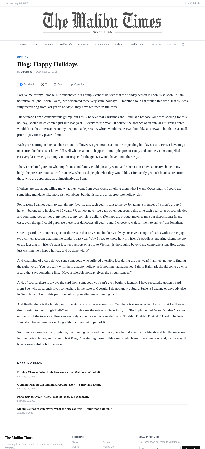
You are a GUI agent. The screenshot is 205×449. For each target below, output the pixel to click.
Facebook (27, 84)
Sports (35, 44)
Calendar (119, 44)
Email (59, 84)
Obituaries (83, 44)
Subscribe (171, 44)
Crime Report (102, 44)
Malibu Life (66, 44)
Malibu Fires (137, 44)
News (23, 44)
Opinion (49, 44)
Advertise (156, 44)
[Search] (183, 45)
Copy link (77, 84)
